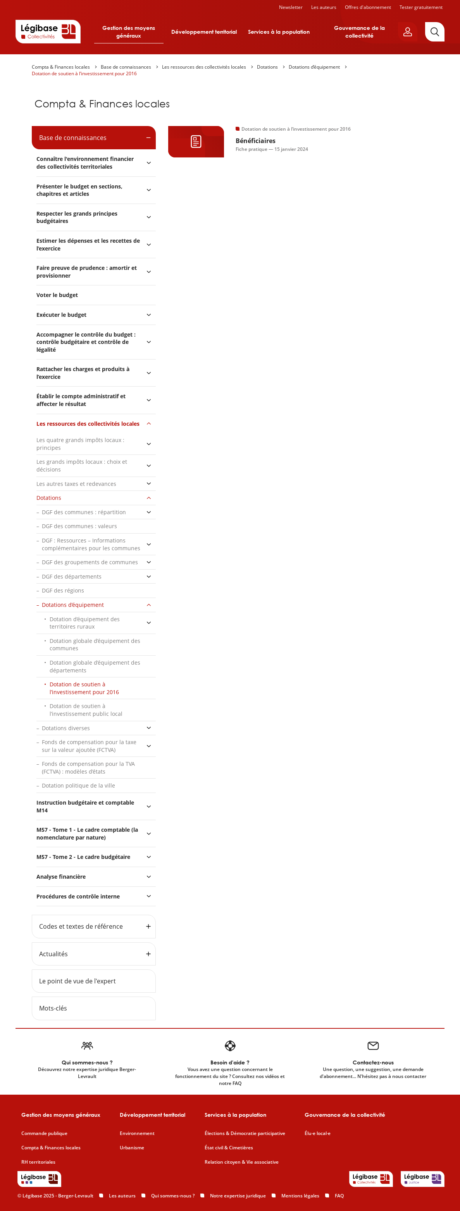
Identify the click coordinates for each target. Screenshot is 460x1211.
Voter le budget (57, 295)
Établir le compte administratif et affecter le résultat (81, 400)
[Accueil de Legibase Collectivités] (48, 31)
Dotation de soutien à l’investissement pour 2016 (84, 73)
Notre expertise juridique (238, 1195)
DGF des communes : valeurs (79, 526)
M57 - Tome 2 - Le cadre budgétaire (83, 856)
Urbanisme (132, 1148)
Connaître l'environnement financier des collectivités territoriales (85, 162)
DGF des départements (72, 576)
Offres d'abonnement (368, 7)
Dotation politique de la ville (78, 785)
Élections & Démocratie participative (245, 1133)
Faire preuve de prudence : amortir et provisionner (86, 271)
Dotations (267, 67)
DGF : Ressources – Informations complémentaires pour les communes (91, 544)
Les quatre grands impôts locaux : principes (80, 443)
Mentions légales (300, 1195)
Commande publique (44, 1133)
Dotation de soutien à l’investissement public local (86, 709)
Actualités (53, 954)
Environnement (137, 1133)
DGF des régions (63, 590)
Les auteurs (323, 7)
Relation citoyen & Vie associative (242, 1162)
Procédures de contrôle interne (78, 896)
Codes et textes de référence (81, 926)
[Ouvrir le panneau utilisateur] (407, 31)
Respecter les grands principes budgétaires (76, 217)
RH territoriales (38, 1162)
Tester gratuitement (421, 7)
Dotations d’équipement (314, 67)
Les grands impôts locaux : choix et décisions (81, 465)
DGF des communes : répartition (84, 512)
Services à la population (279, 31)
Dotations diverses (66, 728)
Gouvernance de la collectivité (359, 31)
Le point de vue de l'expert (77, 981)
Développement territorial (204, 31)
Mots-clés (53, 1008)
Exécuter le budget (61, 314)
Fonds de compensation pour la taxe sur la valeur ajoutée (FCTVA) (89, 745)
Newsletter (291, 7)
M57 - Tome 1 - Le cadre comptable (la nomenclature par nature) (87, 833)
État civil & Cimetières (229, 1148)
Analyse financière (61, 876)
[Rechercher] (434, 31)
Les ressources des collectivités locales (204, 67)
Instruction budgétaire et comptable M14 (85, 806)
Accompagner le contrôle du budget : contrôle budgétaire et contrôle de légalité (86, 342)
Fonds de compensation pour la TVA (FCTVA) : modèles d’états (88, 767)
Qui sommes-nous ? (173, 1195)
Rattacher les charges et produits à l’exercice (82, 372)
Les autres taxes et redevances (76, 483)
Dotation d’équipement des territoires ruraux (85, 623)
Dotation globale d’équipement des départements (95, 666)
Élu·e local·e (318, 1133)
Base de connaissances (126, 67)
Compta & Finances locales (61, 67)
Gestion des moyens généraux (128, 31)
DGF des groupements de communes (90, 562)
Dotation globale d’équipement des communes (95, 644)
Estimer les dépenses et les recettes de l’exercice (88, 244)
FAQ (339, 1195)
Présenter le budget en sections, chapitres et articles (79, 190)
